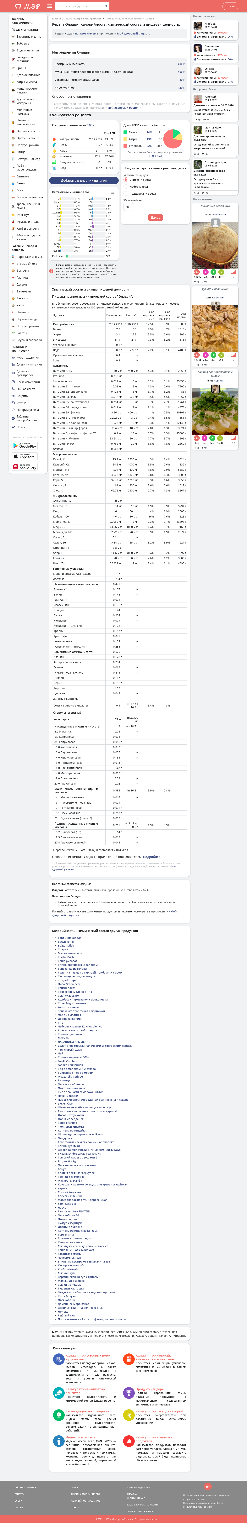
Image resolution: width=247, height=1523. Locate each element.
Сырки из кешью (69, 1284)
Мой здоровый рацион (133, 33)
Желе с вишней (68, 1007)
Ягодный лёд (67, 1161)
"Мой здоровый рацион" (123, 107)
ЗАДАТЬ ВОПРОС (136, 1504)
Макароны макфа (70, 1180)
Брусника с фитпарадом (74, 1238)
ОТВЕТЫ (75, 1507)
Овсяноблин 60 (68, 1215)
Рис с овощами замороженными (80, 1092)
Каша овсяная (67, 1123)
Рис (60, 1022)
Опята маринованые (72, 1088)
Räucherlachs (66, 988)
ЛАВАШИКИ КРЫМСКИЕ (74, 1042)
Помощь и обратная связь (27, 437)
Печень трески (68, 1096)
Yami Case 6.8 (67, 1203)
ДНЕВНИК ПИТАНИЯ (25, 1487)
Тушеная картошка (71, 1288)
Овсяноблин (66, 1300)
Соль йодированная (72, 1003)
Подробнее (151, 857)
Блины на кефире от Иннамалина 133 (84, 1261)
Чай (60, 1053)
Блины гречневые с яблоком (78, 965)
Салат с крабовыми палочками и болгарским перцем (95, 1046)
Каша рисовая (67, 961)
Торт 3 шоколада (69, 938)
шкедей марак (68, 980)
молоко (63, 1311)
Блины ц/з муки (69, 1146)
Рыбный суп (66, 1315)
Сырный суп (66, 1273)
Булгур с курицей (70, 1223)
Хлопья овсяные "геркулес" (77, 1173)
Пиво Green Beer (69, 984)
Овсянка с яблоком (71, 1084)
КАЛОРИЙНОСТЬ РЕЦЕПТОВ (85, 1500)
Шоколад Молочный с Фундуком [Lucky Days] (90, 1150)
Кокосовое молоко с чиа (75, 992)
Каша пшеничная (70, 1242)
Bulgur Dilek (66, 945)
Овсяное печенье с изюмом (77, 1165)
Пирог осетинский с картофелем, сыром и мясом (92, 1319)
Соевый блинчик (70, 1192)
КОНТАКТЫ (152, 1504)
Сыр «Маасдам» (69, 995)
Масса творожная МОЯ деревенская (82, 1200)
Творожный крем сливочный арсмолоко (86, 1142)
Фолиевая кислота (71, 1126)
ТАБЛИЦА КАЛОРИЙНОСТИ (85, 1494)
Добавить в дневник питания (84, 180)
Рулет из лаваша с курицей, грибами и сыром (90, 972)
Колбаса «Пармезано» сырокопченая (83, 999)
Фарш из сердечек (71, 1119)
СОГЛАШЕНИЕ (134, 1511)
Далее (155, 217)
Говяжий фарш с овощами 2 (77, 1157)
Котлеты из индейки (72, 1130)
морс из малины (69, 1015)
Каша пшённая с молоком (76, 1250)
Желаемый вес (133, 200)
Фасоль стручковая (71, 1115)
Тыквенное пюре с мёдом (75, 1072)
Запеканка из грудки (72, 968)
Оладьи (149, 18)
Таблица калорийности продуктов (83, 18)
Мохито (63, 1038)
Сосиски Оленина (70, 1196)
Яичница (64, 1080)
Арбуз (62, 1169)
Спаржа (63, 949)
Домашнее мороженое (73, 1304)
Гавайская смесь (69, 1254)
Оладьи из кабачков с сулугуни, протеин (86, 1292)
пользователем (85, 33)
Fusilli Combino (68, 1061)
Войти (230, 6)
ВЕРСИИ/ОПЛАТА (136, 1497)
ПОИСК (75, 1487)
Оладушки (65, 1138)
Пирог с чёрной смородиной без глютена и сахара (93, 1099)
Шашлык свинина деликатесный (81, 1308)
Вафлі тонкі (66, 941)
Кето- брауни (67, 1296)
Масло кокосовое (70, 953)
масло (62, 1207)
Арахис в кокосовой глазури (77, 1030)
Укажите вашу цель (136, 175)
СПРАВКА (132, 1494)
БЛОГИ (18, 1500)
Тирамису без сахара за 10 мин (79, 1153)
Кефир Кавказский (71, 1265)
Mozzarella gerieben (71, 1076)
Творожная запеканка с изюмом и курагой (87, 1111)
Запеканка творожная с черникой (81, 1011)
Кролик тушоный (70, 1034)
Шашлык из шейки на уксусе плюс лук (85, 1107)
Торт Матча (66, 1234)
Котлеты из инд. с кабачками (78, 1230)
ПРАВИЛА (148, 1511)
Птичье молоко (68, 1219)
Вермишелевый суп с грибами (79, 1277)
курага (62, 1188)
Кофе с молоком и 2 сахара (77, 1069)
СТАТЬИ (19, 1507)
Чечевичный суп (69, 1257)
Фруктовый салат (70, 1049)
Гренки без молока (71, 1177)
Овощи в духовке (70, 1227)
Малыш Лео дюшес (71, 1281)
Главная (56, 18)
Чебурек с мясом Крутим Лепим (80, 1026)
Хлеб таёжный (68, 1269)
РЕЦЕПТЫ (20, 1494)
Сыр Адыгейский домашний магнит (83, 1246)
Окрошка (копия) (69, 1019)
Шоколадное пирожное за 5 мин (80, 1134)
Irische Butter (67, 957)
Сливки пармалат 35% (73, 1057)
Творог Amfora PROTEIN (74, 1211)
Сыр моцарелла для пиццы (77, 976)
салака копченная (70, 1065)
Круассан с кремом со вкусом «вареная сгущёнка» (92, 1184)
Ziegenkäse (65, 1103)
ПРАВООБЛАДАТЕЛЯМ (138, 1487)
